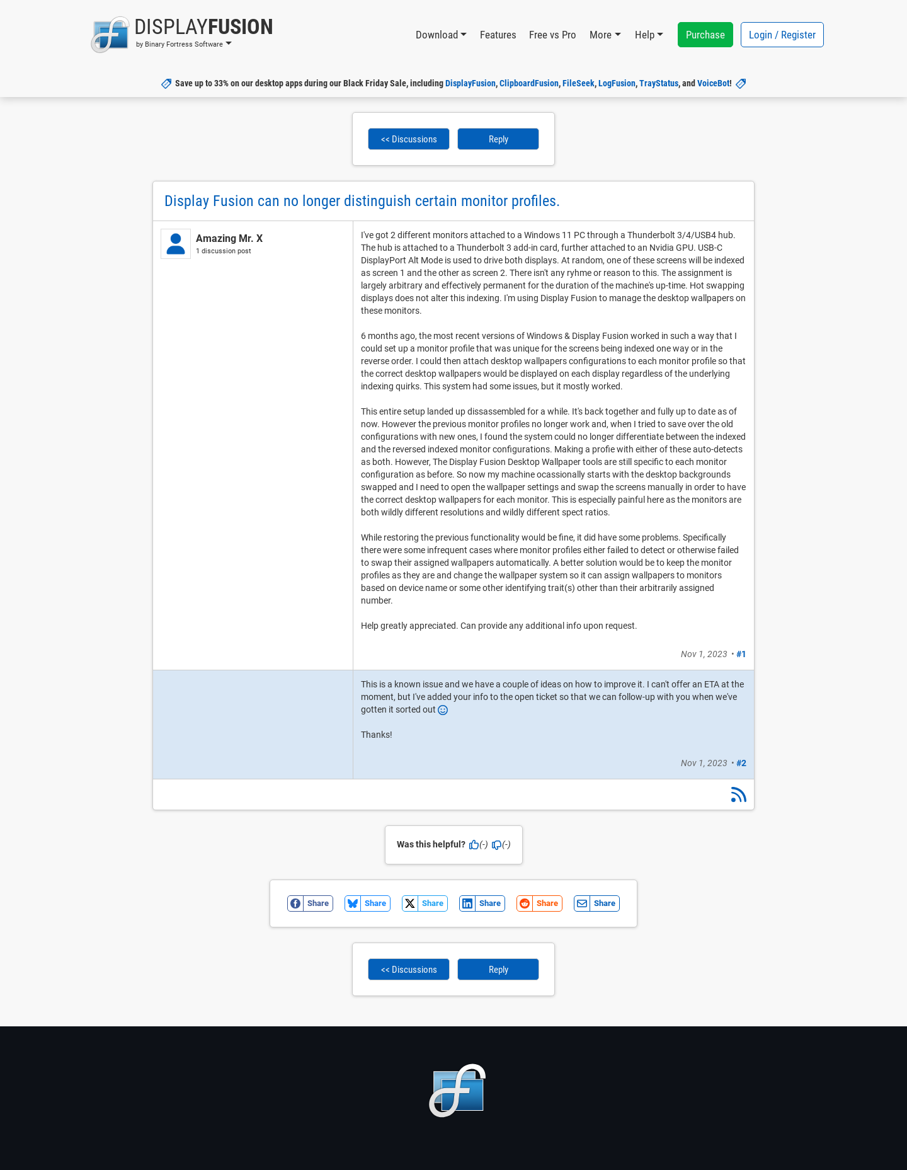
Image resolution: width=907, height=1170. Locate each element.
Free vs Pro (552, 34)
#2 (741, 763)
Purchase (705, 34)
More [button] (601, 34)
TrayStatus (658, 83)
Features (498, 34)
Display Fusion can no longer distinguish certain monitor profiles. (362, 201)
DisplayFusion (470, 83)
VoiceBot (713, 83)
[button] (181, 35)
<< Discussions (409, 139)
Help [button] (644, 34)
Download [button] (437, 34)
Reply (498, 139)
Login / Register (782, 34)
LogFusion (617, 83)
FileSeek (578, 83)
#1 (741, 654)
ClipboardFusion (529, 83)
